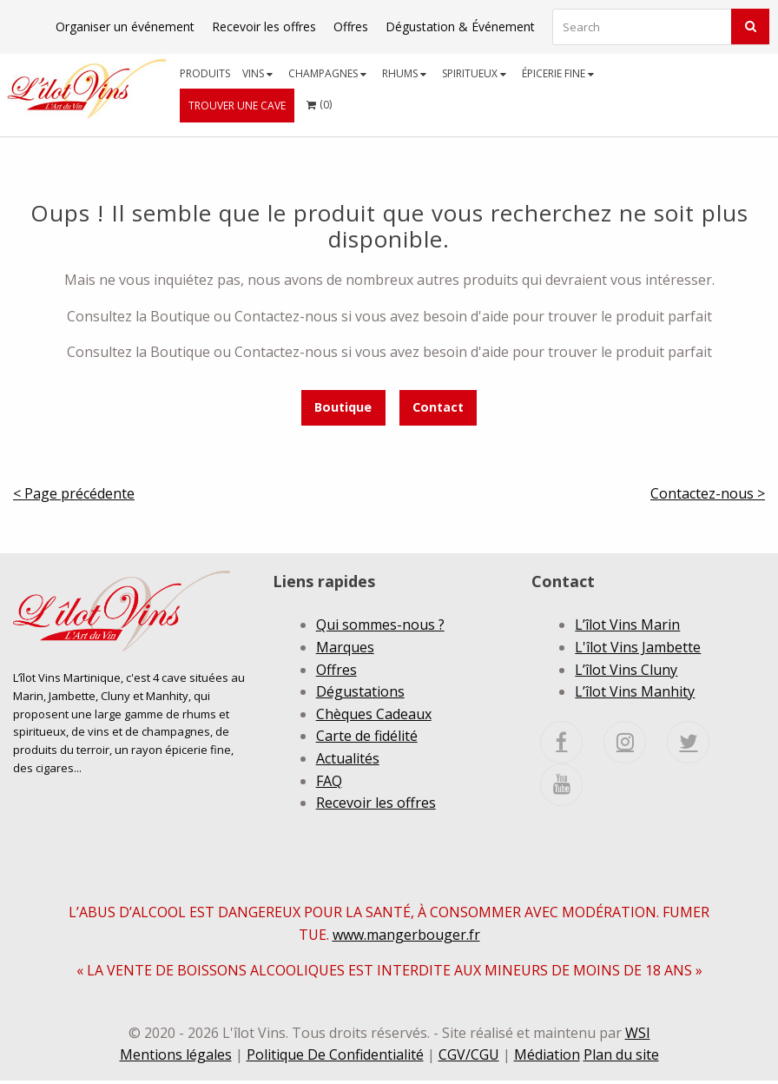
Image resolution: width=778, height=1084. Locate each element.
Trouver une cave (237, 105)
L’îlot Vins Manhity (635, 691)
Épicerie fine (558, 73)
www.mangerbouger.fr (406, 937)
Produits (205, 73)
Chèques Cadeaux (374, 714)
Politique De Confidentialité (335, 1057)
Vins (257, 73)
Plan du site (621, 1057)
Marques (345, 647)
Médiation (547, 1057)
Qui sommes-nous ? (380, 624)
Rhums (404, 73)
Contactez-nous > (707, 493)
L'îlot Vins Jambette (638, 647)
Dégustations (360, 691)
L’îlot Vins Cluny (626, 669)
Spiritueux (474, 73)
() (319, 100)
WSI (637, 1036)
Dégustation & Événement (460, 26)
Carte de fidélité (367, 735)
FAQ (329, 780)
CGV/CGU (468, 1057)
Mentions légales (176, 1057)
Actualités (347, 758)
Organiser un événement (125, 26)
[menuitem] (205, 73)
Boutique (343, 407)
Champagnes (327, 73)
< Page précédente (74, 493)
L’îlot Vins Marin (627, 624)
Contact (438, 407)
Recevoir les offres (264, 26)
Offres (350, 26)
